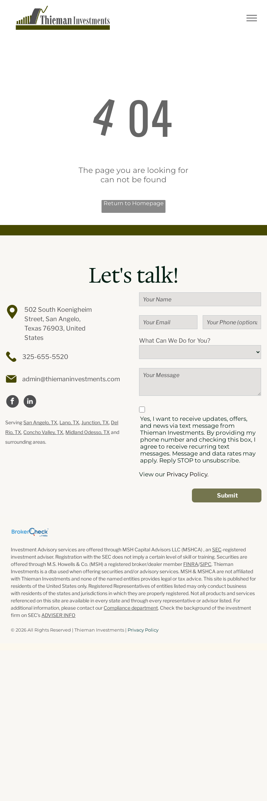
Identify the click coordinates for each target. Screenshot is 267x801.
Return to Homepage (134, 203)
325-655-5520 (45, 356)
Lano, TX (69, 422)
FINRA (190, 564)
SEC (216, 549)
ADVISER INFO (58, 615)
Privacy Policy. (188, 474)
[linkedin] (30, 402)
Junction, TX (95, 422)
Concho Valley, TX (43, 432)
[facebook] (12, 402)
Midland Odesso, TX (87, 432)
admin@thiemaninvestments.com (71, 379)
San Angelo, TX (40, 422)
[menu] (252, 18)
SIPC (205, 564)
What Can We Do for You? (174, 340)
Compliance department (131, 608)
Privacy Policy (143, 630)
